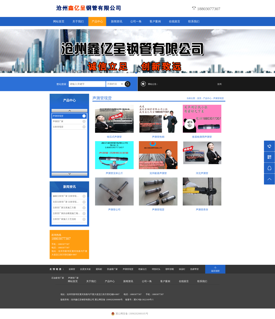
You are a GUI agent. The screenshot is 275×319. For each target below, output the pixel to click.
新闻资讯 (116, 21)
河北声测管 (202, 173)
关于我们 (78, 21)
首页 (199, 98)
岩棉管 (72, 269)
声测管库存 (202, 209)
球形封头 (156, 269)
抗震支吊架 (85, 269)
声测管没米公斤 (114, 173)
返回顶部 (215, 271)
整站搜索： (62, 84)
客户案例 (155, 21)
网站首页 (58, 21)
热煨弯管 (194, 269)
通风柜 (99, 269)
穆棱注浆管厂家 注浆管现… (66, 196)
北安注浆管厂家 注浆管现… (66, 202)
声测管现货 (58, 116)
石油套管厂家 (57, 278)
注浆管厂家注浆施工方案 (64, 207)
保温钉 (182, 269)
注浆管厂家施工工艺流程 (64, 219)
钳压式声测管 (114, 137)
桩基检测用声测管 (202, 137)
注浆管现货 (58, 127)
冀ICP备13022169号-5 (143, 299)
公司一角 (136, 21)
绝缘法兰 (142, 269)
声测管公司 (114, 209)
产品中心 (97, 21)
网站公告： (153, 84)
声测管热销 (158, 137)
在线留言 (174, 21)
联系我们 (193, 21)
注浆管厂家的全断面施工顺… (66, 213)
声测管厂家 (58, 121)
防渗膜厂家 (112, 269)
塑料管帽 (169, 269)
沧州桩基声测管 (158, 173)
